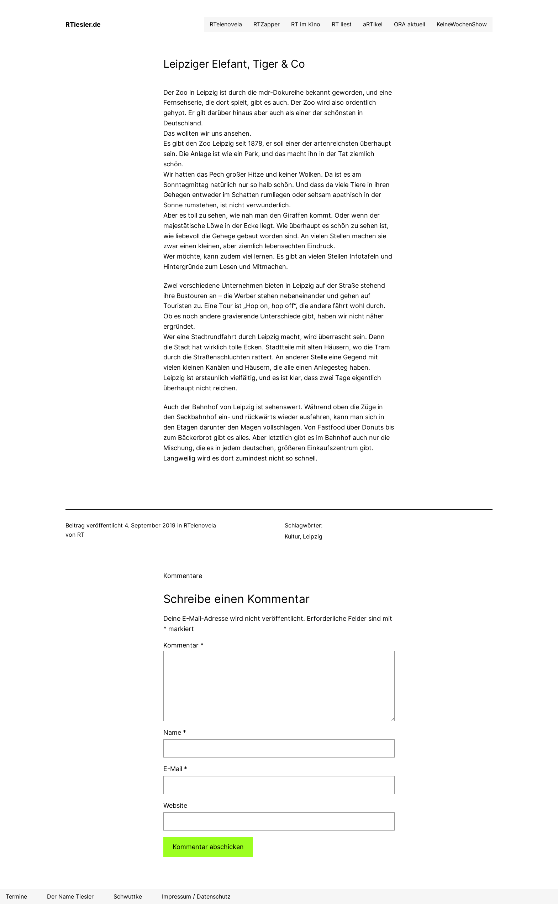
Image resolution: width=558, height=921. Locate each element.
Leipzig (312, 536)
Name (174, 732)
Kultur (292, 536)
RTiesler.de (83, 24)
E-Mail (175, 768)
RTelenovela (200, 525)
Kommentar (183, 645)
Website (175, 805)
